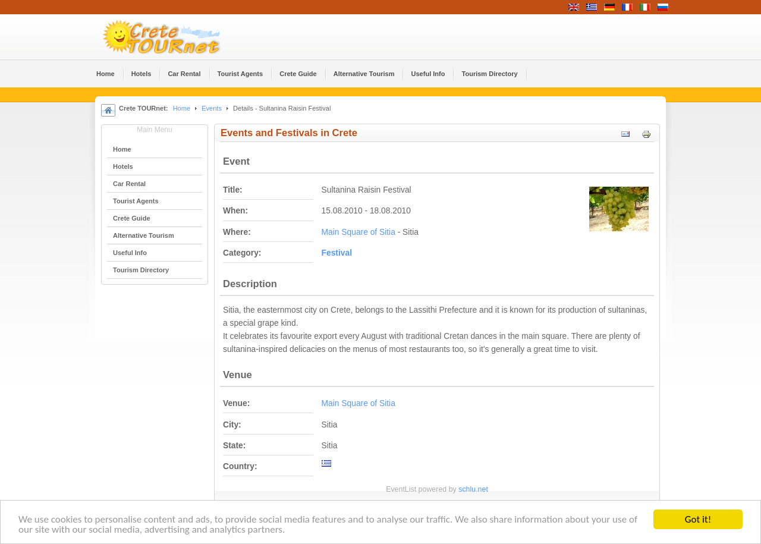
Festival (337, 253)
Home (181, 108)
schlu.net (473, 489)
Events (212, 108)
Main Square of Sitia (358, 232)
